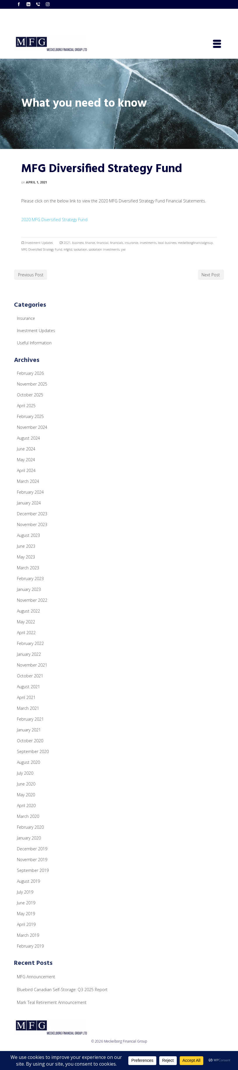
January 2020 (29, 838)
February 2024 (30, 492)
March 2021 (28, 708)
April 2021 (26, 697)
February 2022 (30, 643)
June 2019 (26, 903)
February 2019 (30, 946)
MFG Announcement (36, 976)
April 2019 (26, 924)
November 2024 (32, 427)
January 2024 (29, 503)
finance (90, 243)
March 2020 (28, 816)
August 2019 (28, 881)
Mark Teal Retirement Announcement (52, 1002)
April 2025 (26, 405)
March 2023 (28, 567)
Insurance (26, 318)
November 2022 (32, 600)
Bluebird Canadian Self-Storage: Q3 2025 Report (62, 989)
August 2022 (28, 611)
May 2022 (26, 622)
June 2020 (26, 784)
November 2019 (32, 859)
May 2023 (26, 557)
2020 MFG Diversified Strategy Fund (54, 219)
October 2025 (30, 395)
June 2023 (26, 546)
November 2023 (32, 524)
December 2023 (32, 513)
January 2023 (29, 589)
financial (102, 243)
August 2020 (28, 762)
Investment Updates (39, 243)
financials (116, 243)
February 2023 (30, 578)
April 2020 (26, 805)
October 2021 (30, 676)
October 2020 (30, 740)
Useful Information (34, 343)
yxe (123, 249)
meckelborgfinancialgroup (195, 243)
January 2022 (29, 654)
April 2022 (26, 632)
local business (167, 243)
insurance (131, 243)
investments (148, 243)
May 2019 (26, 913)
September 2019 (33, 870)
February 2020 (30, 827)
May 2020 (26, 794)
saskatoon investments (104, 249)
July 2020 (25, 773)
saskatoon (80, 249)
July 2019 (25, 892)
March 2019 (28, 935)
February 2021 (30, 719)
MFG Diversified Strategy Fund (41, 249)
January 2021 (29, 730)
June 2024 (26, 449)
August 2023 (28, 535)
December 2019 (32, 849)
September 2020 (33, 751)
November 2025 (32, 384)
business (78, 243)
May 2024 (26, 459)
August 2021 (28, 686)
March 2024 (28, 481)
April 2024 (26, 470)
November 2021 (32, 665)
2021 (67, 243)
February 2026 (30, 373)
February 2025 (30, 416)
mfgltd (68, 249)
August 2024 (28, 438)
